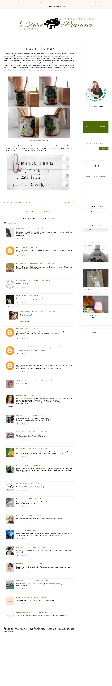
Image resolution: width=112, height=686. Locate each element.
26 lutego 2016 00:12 (32, 530)
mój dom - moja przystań (27, 263)
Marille (19, 498)
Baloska (19, 328)
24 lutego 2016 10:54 (32, 395)
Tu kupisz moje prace (56, 6)
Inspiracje (54, 3)
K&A (17, 362)
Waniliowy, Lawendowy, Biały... (29, 347)
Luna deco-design (23, 432)
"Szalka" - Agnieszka (25, 380)
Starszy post (46, 211)
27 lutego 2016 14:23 (42, 597)
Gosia (18, 483)
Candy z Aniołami (96, 265)
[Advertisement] (97, 56)
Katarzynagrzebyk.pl (25, 612)
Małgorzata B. (22, 465)
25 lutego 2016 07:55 (31, 483)
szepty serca (22, 415)
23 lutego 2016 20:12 (49, 311)
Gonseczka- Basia (23, 448)
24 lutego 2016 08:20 (44, 380)
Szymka (19, 530)
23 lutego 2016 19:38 (33, 328)
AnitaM (19, 395)
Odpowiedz (21, 238)
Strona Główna (16, 3)
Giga (18, 295)
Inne (86, 3)
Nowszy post (31, 211)
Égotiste (20, 564)
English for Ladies (24, 597)
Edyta (18, 247)
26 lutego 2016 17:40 (40, 580)
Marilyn (19, 515)
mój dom (42, 3)
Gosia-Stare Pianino (28, 311)
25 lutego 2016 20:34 (33, 498)
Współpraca (97, 3)
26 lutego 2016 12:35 (37, 547)
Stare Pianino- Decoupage (96, 212)
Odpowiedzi (14, 307)
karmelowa (21, 229)
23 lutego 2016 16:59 (31, 247)
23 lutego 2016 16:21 (36, 229)
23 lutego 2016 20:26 (53, 347)
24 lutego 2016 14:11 (38, 415)
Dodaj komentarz (12, 624)
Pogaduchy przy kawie (71, 3)
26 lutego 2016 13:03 (34, 564)
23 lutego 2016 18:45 (42, 280)
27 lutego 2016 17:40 (44, 612)
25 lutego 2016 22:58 (33, 515)
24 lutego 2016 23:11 (38, 465)
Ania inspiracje (23, 580)
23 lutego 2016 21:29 (29, 362)
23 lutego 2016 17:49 (48, 263)
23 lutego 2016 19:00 (30, 295)
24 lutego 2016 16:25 (41, 432)
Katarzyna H (21, 547)
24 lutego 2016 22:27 (41, 448)
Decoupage (30, 3)
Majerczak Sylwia (24, 280)
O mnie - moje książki (95, 131)
